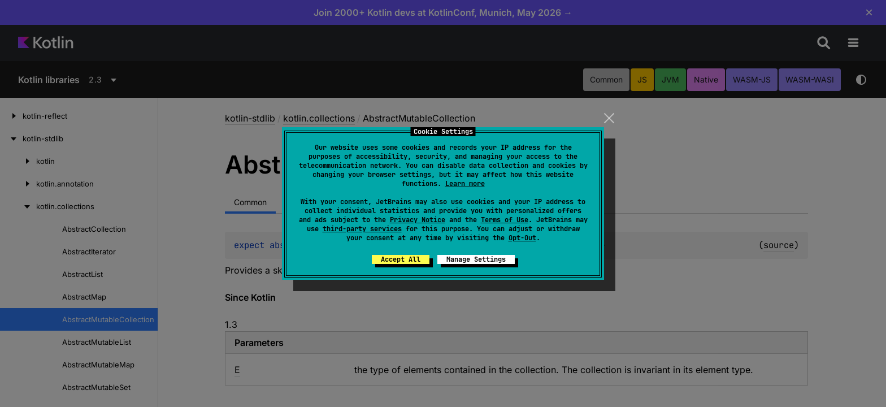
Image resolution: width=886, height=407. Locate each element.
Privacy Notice (417, 219)
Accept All (400, 259)
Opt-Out (522, 238)
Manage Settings (476, 259)
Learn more (465, 183)
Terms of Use (504, 219)
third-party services (362, 228)
